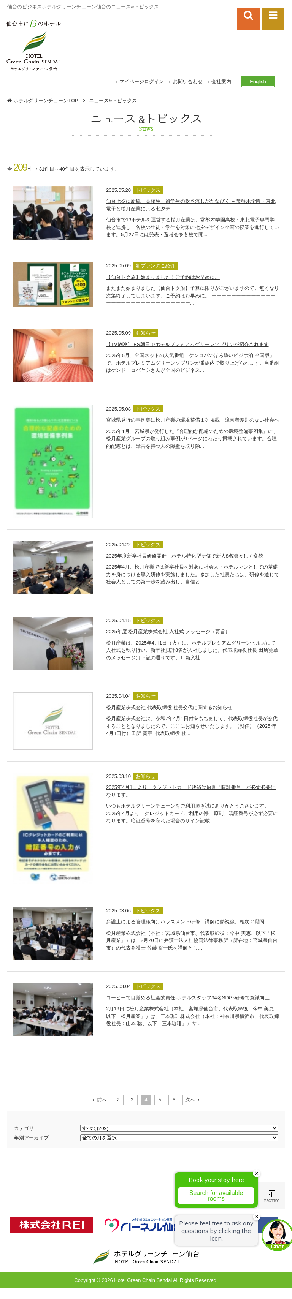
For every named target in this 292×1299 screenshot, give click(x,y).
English (258, 81)
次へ (190, 1100)
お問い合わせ (188, 81)
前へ (102, 1100)
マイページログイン (141, 81)
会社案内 (221, 81)
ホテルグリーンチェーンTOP (46, 100)
